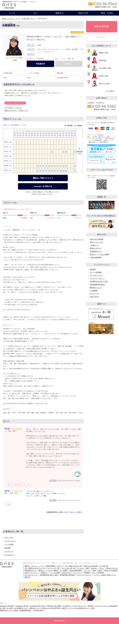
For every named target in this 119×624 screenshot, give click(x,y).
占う (36, 13)
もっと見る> (110, 91)
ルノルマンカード (10, 541)
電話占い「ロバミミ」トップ (11, 18)
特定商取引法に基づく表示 (99, 281)
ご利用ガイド (94, 245)
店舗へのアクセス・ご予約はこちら (16, 110)
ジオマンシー (9, 551)
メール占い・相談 (83, 568)
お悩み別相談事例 (96, 257)
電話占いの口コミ (96, 248)
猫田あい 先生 (103, 52)
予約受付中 (40, 64)
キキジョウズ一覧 (53, 568)
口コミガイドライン (96, 275)
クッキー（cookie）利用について (105, 575)
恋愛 (8, 484)
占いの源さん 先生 (105, 68)
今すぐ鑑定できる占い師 (73, 566)
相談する (59, 13)
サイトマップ (94, 294)
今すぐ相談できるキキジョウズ (34, 568)
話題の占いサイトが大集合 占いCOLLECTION (44, 608)
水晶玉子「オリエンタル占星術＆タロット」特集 (77, 608)
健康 (8, 504)
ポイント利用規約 (96, 272)
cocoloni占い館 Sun (22, 606)
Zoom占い (94, 568)
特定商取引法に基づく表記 (49, 575)
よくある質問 (55, 573)
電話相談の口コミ (96, 251)
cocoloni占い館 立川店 (37, 606)
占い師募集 (93, 290)
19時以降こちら (79, 151)
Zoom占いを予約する (43, 186)
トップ (12, 13)
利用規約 (93, 269)
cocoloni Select (39, 610)
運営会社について (96, 287)
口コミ (102, 568)
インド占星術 (9, 544)
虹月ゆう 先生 (103, 76)
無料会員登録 (101, 26)
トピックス (87, 570)
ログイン (102, 37)
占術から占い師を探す (90, 566)
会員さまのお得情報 (96, 239)
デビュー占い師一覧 (68, 568)
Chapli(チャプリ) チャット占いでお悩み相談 (102, 606)
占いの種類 (63, 570)
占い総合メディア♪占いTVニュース (74, 606)
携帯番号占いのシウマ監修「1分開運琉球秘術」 (16, 610)
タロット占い (9, 537)
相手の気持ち (19, 484)
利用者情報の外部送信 (97, 284)
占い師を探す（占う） (28, 18)
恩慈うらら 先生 (104, 83)
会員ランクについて (96, 242)
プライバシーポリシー (97, 278)
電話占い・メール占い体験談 (99, 254)
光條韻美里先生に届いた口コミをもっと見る (63, 512)
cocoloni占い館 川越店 (53, 606)
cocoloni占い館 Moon (7, 606)
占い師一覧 (104, 566)
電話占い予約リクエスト (43, 178)
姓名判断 (8, 548)
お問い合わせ (94, 296)
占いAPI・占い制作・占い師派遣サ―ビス (14, 608)
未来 (28, 484)
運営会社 (27, 577)
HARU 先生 (102, 60)
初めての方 (83, 13)
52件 (15, 60)
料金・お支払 (107, 13)
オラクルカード (10, 555)
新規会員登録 (50, 566)
